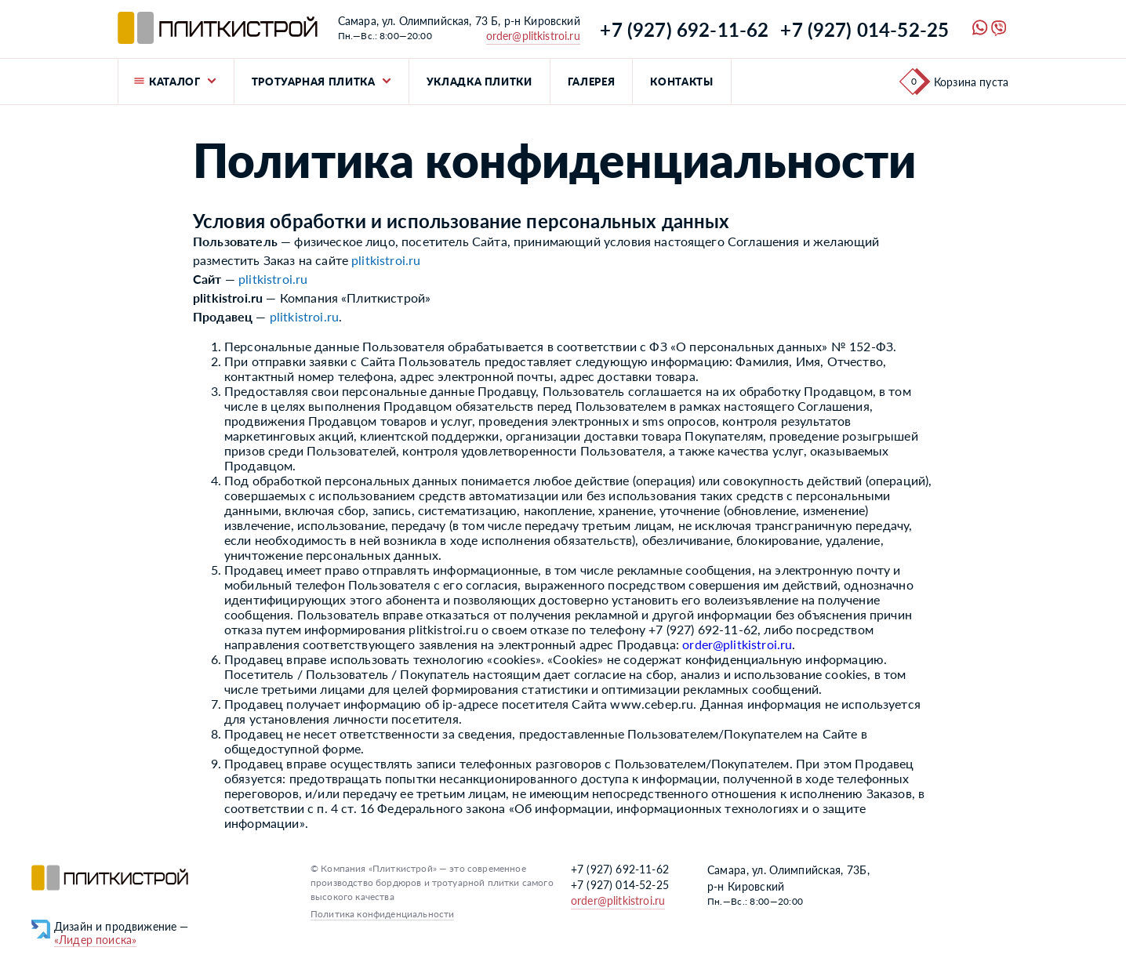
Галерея (592, 81)
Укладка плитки (479, 81)
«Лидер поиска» (95, 939)
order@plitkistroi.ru (533, 35)
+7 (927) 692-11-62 (684, 29)
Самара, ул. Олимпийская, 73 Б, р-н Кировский (459, 20)
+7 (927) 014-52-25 (864, 29)
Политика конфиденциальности (382, 914)
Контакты (681, 81)
